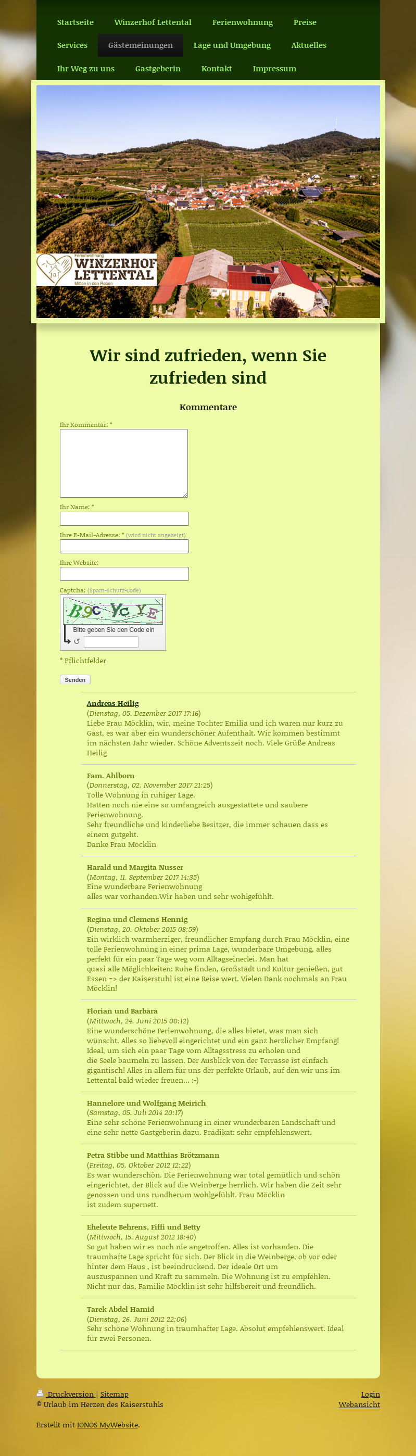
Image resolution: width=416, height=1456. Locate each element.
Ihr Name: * (77, 507)
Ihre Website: (79, 563)
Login (370, 1393)
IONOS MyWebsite (107, 1424)
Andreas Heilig (112, 703)
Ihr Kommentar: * (86, 425)
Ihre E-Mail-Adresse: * (123, 535)
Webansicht (359, 1404)
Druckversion (66, 1393)
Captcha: (100, 590)
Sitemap (114, 1393)
